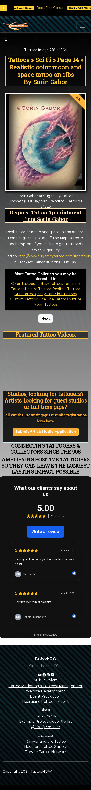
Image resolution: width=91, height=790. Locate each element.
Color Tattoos (23, 284)
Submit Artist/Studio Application (45, 432)
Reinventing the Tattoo (45, 741)
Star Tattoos (25, 294)
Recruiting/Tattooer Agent (45, 702)
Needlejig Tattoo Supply (45, 747)
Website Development (45, 691)
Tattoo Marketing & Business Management (46, 686)
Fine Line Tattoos (53, 299)
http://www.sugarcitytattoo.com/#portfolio (54, 256)
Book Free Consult (53, 8)
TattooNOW (45, 716)
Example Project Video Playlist (45, 721)
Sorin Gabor (50, 82)
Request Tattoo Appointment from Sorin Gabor (45, 215)
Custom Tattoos (24, 299)
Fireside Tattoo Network (46, 752)
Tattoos (18, 60)
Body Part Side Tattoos (57, 294)
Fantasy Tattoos (49, 284)
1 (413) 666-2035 (45, 726)
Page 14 (68, 60)
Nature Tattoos (38, 289)
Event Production (45, 696)
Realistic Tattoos (66, 289)
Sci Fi (43, 60)
